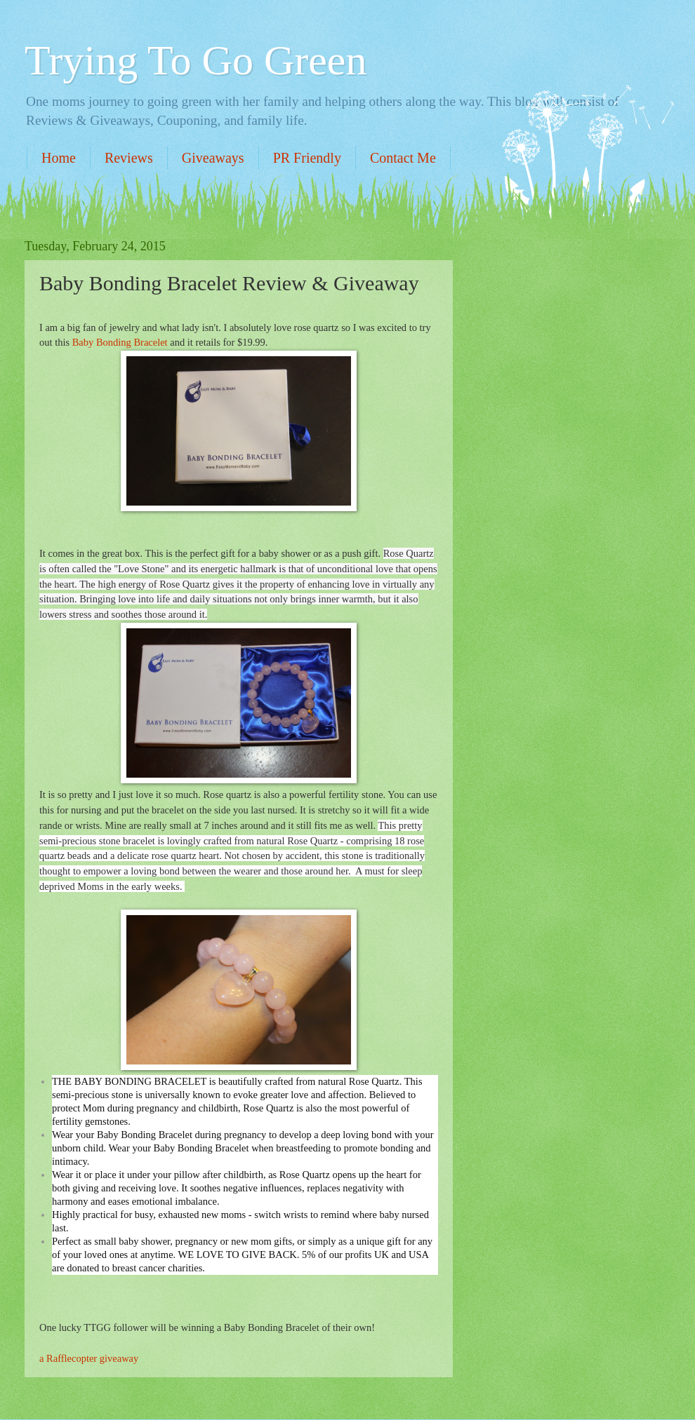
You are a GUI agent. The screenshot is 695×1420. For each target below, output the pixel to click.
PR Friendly (307, 157)
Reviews (129, 157)
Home (58, 157)
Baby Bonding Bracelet (120, 342)
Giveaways (213, 157)
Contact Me (403, 157)
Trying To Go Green (195, 60)
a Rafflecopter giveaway (88, 1358)
